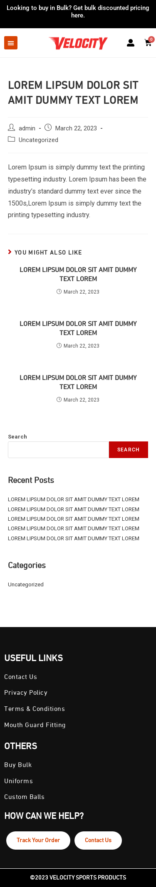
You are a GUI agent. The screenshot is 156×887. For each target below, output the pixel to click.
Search (17, 437)
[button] (10, 42)
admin (27, 128)
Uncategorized (38, 140)
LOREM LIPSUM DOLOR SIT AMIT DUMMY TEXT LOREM (78, 275)
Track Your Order (38, 840)
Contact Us (98, 840)
